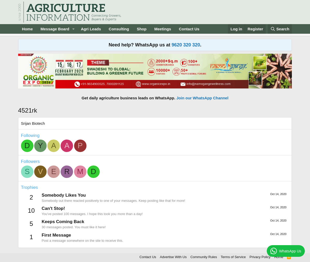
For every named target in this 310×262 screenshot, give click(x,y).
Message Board (55, 29)
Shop (142, 29)
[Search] (280, 29)
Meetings (162, 29)
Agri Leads (91, 29)
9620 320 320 (185, 44)
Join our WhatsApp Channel (202, 98)
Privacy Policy (260, 257)
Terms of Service (233, 257)
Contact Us (189, 29)
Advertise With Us (173, 257)
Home (27, 29)
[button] (73, 29)
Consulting (119, 29)
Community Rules (203, 257)
